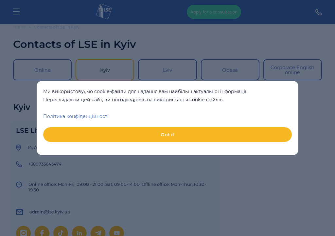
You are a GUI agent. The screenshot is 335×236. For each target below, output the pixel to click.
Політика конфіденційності (76, 116)
